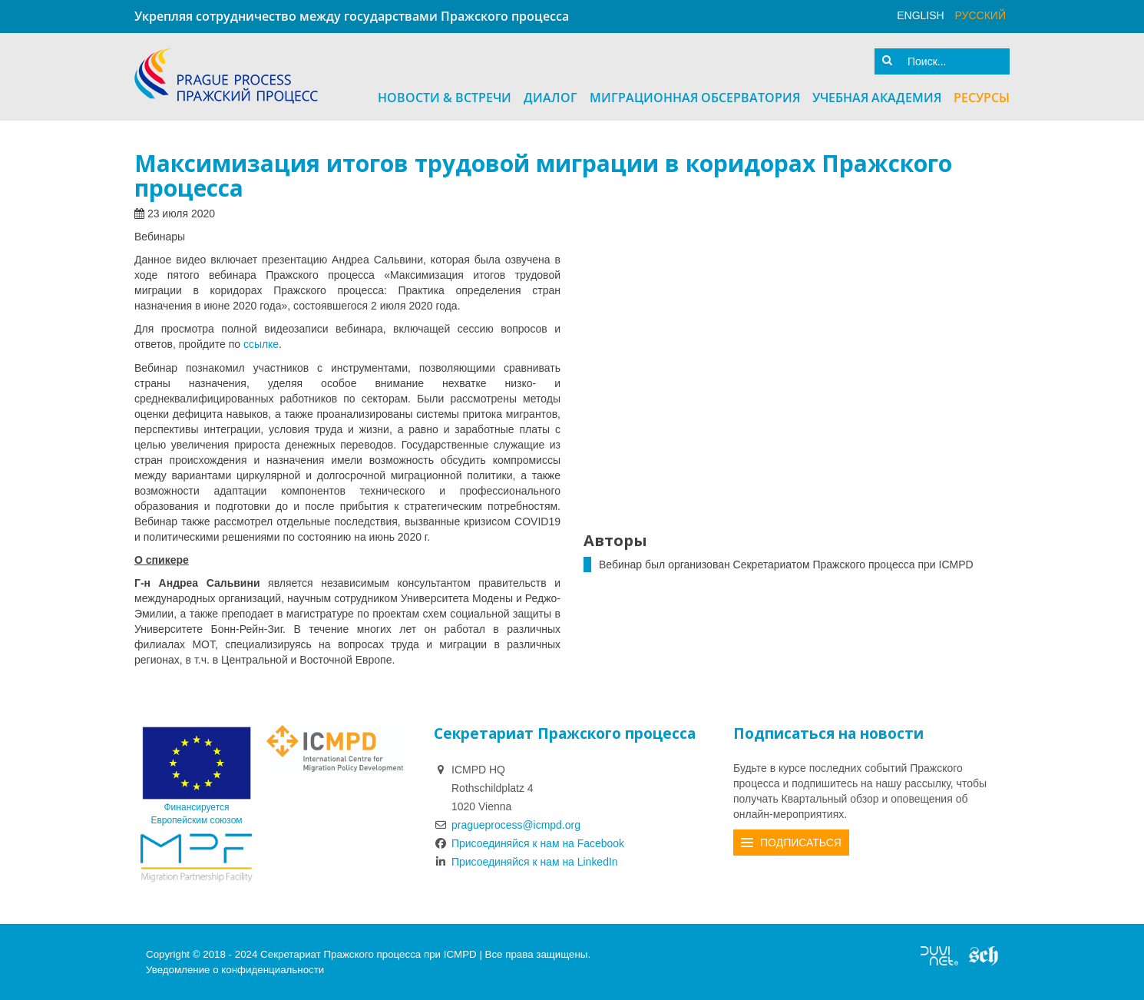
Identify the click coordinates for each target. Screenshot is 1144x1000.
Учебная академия (876, 97)
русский (980, 15)
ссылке (261, 344)
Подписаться (800, 842)
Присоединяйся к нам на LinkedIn (526, 861)
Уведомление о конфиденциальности (235, 969)
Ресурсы (982, 97)
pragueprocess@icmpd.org (515, 824)
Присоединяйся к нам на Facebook (529, 842)
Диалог (550, 97)
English (920, 15)
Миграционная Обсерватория (695, 97)
